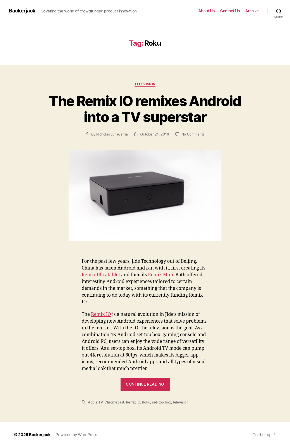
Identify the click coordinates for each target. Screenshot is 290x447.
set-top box (161, 402)
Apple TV (95, 402)
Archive (252, 11)
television (180, 402)
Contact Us (230, 11)
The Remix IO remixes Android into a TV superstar (145, 108)
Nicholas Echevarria (112, 134)
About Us (206, 11)
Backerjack (22, 10)
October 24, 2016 (154, 134)
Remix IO (101, 314)
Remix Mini (160, 275)
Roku (146, 402)
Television (145, 84)
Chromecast (114, 402)
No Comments (192, 134)
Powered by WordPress (76, 434)
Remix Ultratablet (101, 275)
